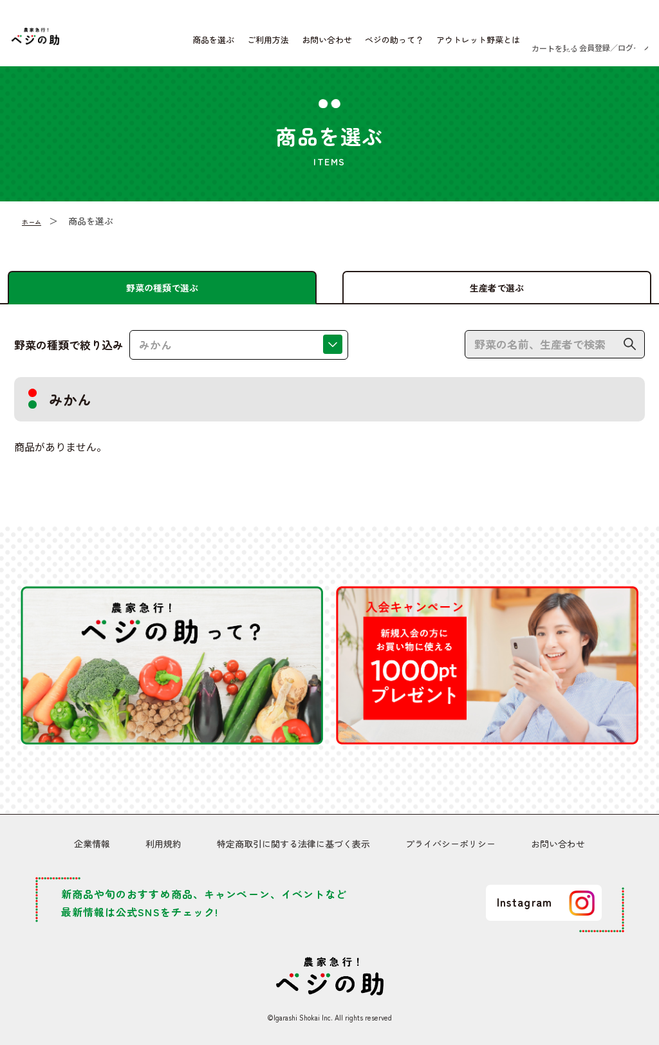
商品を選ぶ (171, 45)
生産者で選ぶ (496, 287)
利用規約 (163, 846)
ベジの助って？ (352, 45)
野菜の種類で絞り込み (69, 354)
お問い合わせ (285, 45)
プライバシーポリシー (450, 846)
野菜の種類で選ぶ (162, 287)
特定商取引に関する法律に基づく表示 (293, 846)
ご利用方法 (226, 45)
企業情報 (92, 846)
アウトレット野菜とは (436, 45)
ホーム (35, 230)
